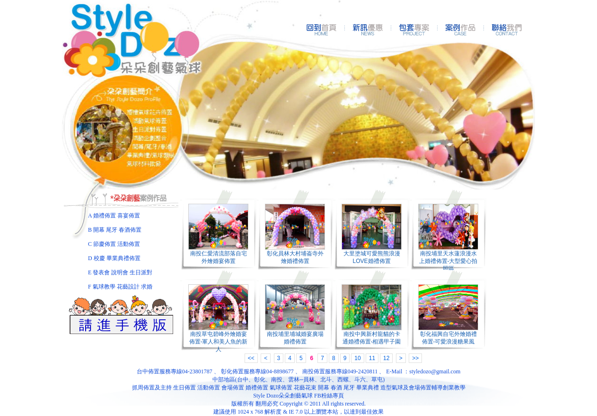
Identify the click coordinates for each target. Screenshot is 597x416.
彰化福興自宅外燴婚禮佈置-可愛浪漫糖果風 (448, 338)
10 (357, 358)
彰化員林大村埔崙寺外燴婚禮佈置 (295, 257)
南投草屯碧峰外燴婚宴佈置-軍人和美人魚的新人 (218, 342)
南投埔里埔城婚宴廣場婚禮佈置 (295, 338)
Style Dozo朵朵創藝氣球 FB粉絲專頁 (298, 395)
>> (415, 358)
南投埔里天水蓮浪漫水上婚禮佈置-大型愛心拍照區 (448, 261)
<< (251, 358)
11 (372, 358)
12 (386, 358)
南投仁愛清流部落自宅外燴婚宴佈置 (218, 257)
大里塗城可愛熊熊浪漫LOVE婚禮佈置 (371, 257)
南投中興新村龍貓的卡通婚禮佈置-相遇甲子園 (371, 338)
